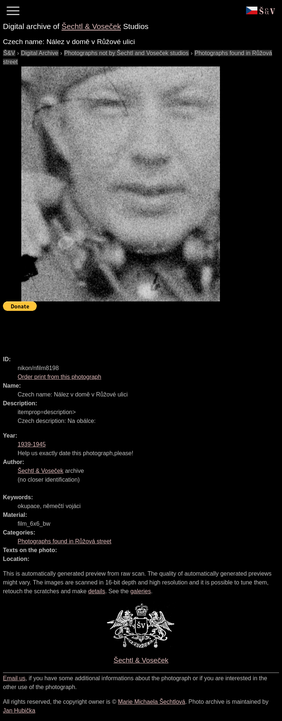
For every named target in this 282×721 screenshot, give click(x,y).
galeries (140, 591)
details (96, 591)
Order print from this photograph (59, 377)
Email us (14, 678)
